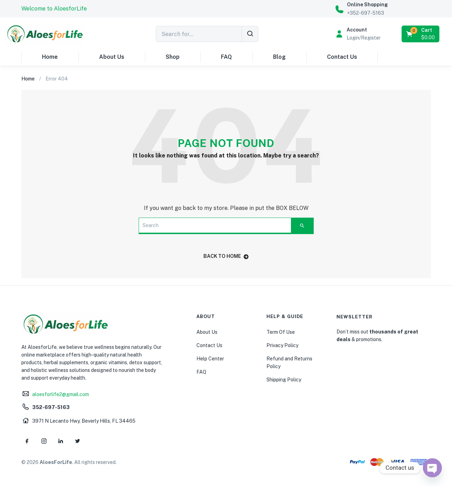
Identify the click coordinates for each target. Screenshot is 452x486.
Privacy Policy (282, 345)
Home (50, 57)
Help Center (210, 358)
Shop (173, 57)
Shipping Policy (283, 379)
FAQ (226, 57)
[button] (54, 9)
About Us (111, 57)
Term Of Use (280, 332)
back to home (226, 256)
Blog (279, 57)
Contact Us (342, 57)
